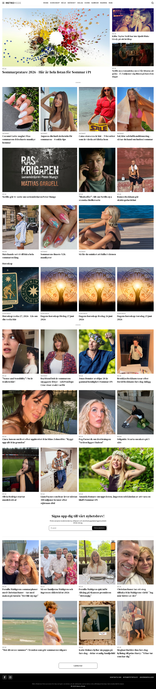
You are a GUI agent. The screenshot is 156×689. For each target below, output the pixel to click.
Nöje (63, 3)
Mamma (103, 3)
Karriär (95, 3)
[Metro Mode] (13, 3)
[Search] (152, 3)
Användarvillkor (147, 677)
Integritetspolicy (130, 677)
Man (111, 3)
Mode (46, 3)
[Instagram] (10, 677)
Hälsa (80, 3)
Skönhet (72, 3)
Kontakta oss (115, 677)
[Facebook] (4, 677)
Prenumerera (99, 528)
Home (87, 3)
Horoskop (55, 3)
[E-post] (71, 528)
